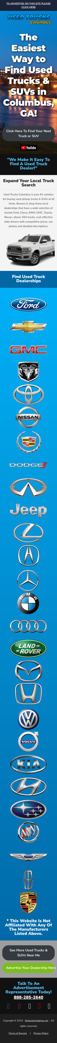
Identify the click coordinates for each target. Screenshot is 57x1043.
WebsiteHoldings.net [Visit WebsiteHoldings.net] (36, 1020)
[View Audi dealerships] (28, 626)
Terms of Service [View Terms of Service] (18, 1033)
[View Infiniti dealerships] (28, 487)
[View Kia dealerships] (28, 764)
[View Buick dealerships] (28, 832)
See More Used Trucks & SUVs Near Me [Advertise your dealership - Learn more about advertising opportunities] (29, 953)
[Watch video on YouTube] (28, 148)
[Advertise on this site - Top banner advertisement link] (28, 5)
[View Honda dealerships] (28, 694)
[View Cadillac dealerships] (28, 442)
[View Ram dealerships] (28, 372)
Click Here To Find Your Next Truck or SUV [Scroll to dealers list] (28, 133)
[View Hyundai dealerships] (28, 787)
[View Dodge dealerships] (28, 465)
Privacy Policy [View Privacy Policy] (41, 1033)
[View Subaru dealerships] (28, 809)
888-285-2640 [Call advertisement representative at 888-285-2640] (28, 997)
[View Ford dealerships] (28, 304)
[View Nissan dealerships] (28, 417)
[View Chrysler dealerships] (28, 857)
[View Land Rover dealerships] (28, 648)
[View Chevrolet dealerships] (28, 326)
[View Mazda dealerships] (28, 671)
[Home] (28, 18)
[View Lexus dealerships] (28, 533)
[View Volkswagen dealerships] (28, 719)
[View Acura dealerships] (28, 555)
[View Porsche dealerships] (28, 902)
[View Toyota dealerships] (28, 394)
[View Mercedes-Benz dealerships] (28, 580)
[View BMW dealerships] (28, 603)
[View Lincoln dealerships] (28, 880)
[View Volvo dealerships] (28, 741)
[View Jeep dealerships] (28, 510)
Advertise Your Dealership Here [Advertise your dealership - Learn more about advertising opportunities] (30, 968)
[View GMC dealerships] (28, 349)
